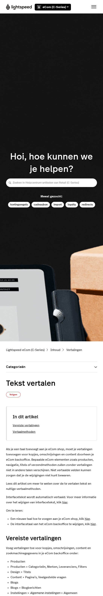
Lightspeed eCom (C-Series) (25, 349)
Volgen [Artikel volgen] (13, 394)
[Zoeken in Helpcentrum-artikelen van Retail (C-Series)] (51, 182)
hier (64, 502)
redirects (87, 204)
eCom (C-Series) (53, 7)
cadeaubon (41, 204)
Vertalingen (74, 349)
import (58, 204)
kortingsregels (19, 204)
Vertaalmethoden (24, 431)
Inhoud (55, 349)
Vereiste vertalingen (26, 425)
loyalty (72, 204)
